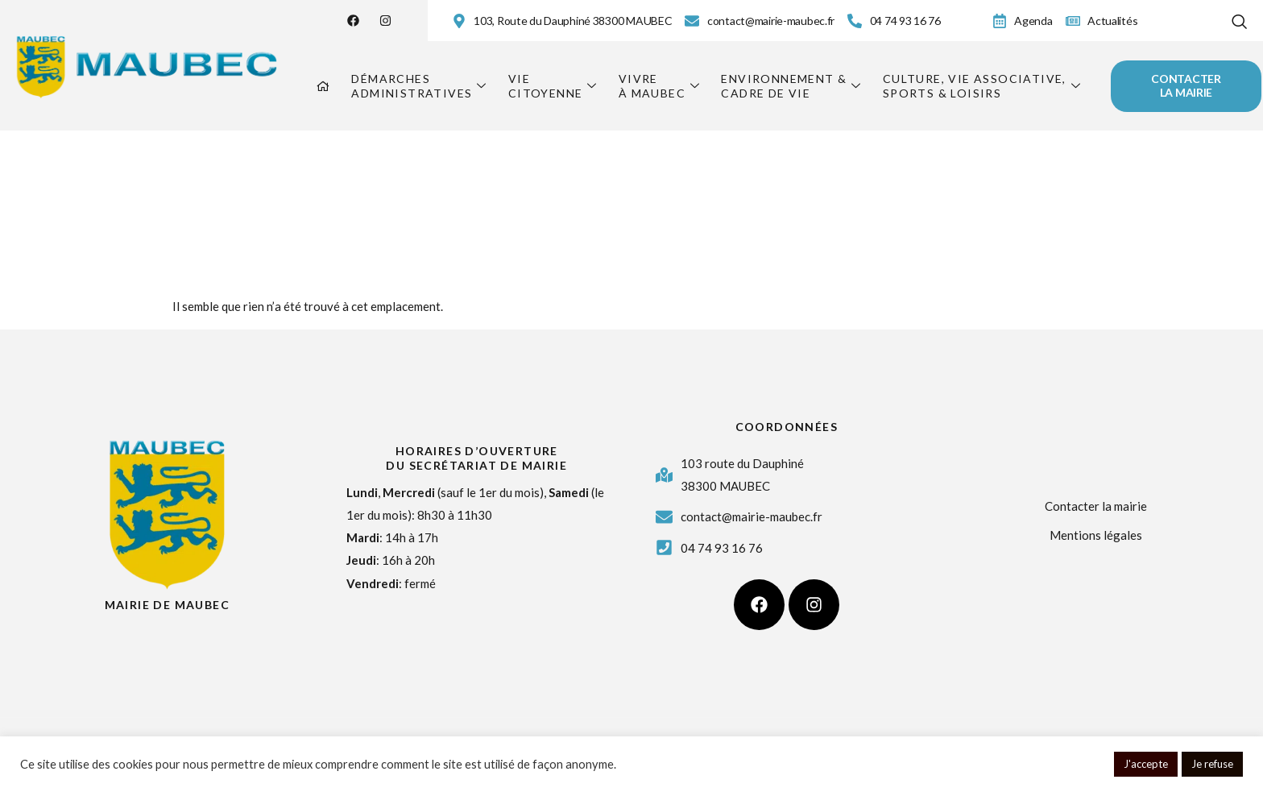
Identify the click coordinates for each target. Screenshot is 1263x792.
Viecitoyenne (553, 86)
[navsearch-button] (1239, 18)
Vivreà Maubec (660, 86)
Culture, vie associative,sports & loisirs (982, 86)
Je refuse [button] (1212, 763)
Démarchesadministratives (419, 86)
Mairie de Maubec (167, 605)
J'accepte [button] (1146, 763)
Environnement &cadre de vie (791, 86)
